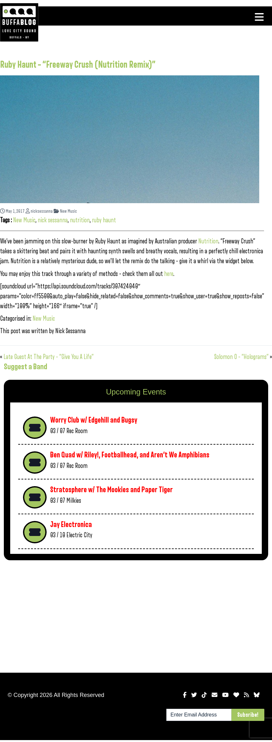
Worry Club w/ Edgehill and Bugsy (93, 420)
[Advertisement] (104, 615)
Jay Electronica (71, 525)
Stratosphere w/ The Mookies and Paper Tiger (111, 490)
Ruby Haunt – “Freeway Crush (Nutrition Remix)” (77, 65)
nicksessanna (39, 211)
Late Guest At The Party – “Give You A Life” (49, 357)
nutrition (80, 220)
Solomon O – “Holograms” (241, 357)
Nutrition (208, 241)
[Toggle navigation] (259, 17)
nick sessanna (53, 220)
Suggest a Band (25, 367)
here (168, 274)
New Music (65, 211)
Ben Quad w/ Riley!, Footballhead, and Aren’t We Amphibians (129, 455)
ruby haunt (104, 220)
